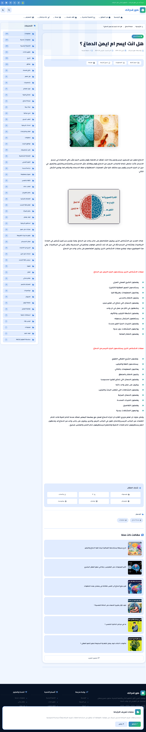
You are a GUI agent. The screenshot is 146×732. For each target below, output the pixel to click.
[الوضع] (3, 10)
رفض (121, 724)
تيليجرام (125, 501)
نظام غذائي (22, 702)
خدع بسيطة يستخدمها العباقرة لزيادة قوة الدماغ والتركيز (105, 548)
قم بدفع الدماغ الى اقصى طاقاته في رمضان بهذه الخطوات (105, 586)
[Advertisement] (94, 87)
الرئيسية (84, 698)
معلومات (122, 520)
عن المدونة (83, 702)
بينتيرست (62, 501)
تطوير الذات (53, 702)
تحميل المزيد (93, 658)
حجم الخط (134, 63)
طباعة (91, 63)
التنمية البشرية (52, 698)
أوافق (135, 724)
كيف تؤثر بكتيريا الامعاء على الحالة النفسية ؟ (110, 605)
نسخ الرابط (105, 63)
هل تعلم (23, 706)
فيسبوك (125, 494)
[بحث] (9, 10)
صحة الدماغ (137, 36)
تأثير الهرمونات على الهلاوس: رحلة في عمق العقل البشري (105, 567)
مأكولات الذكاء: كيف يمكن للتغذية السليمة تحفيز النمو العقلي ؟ (103, 643)
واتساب (62, 494)
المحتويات (120, 63)
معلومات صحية (21, 698)
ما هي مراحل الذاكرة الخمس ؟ (115, 624)
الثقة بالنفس (52, 706)
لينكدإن (93, 501)
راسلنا (85, 706)
